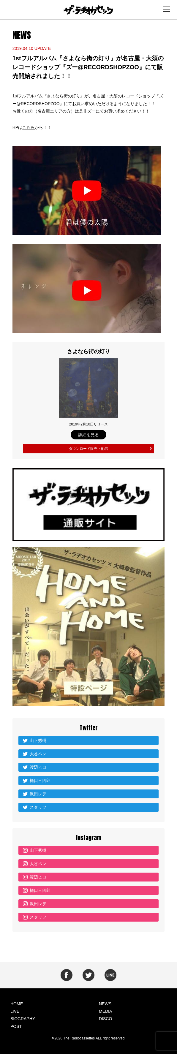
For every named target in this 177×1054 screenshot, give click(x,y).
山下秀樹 (38, 740)
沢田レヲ (38, 794)
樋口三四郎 (40, 780)
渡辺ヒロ (38, 767)
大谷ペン (38, 753)
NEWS (105, 1003)
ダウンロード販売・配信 (88, 449)
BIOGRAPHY (22, 1018)
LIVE (14, 1011)
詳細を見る (88, 434)
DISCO (105, 1018)
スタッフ (38, 807)
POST (16, 1026)
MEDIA (105, 1011)
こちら (28, 127)
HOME (16, 1003)
